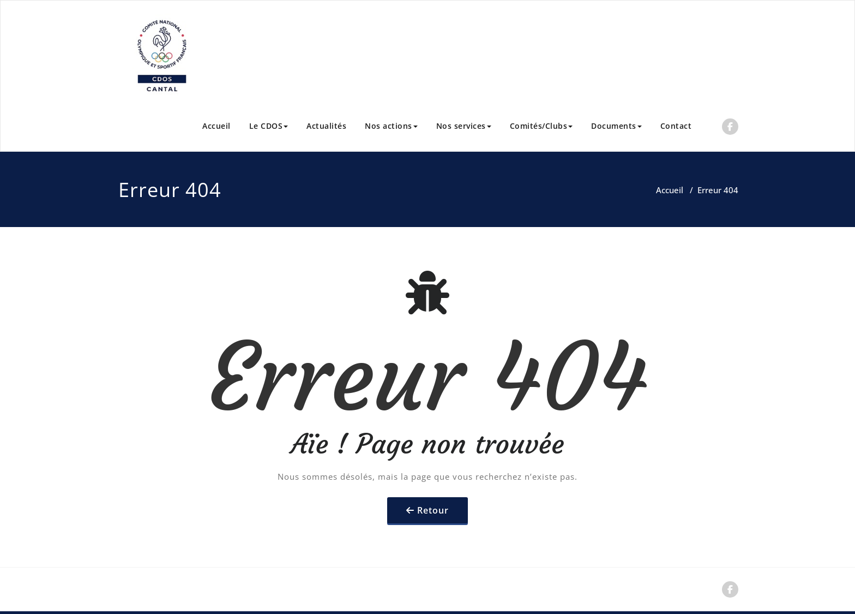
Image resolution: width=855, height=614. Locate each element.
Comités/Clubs (541, 126)
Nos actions (391, 126)
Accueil (216, 126)
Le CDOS (268, 126)
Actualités (326, 126)
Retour (433, 510)
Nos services (463, 126)
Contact (676, 126)
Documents (616, 126)
